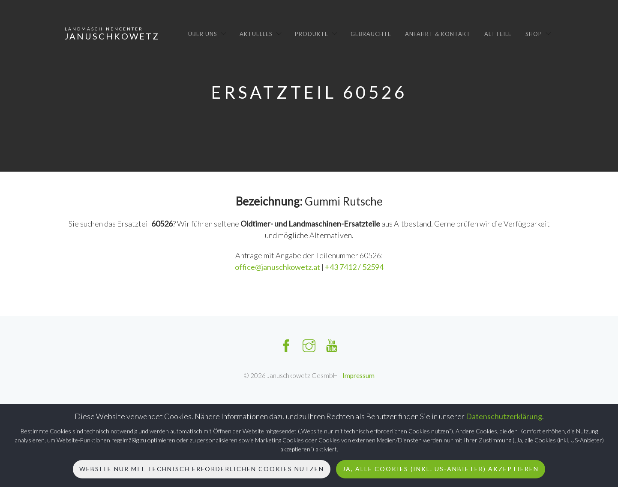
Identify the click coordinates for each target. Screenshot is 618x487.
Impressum (358, 375)
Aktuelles (256, 33)
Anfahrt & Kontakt (438, 33)
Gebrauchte (371, 33)
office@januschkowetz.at (278, 267)
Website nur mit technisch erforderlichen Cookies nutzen (201, 468)
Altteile (498, 33)
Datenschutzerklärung (504, 416)
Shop (533, 33)
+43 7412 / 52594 (354, 267)
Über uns (202, 33)
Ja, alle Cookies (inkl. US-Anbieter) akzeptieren (440, 468)
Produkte (311, 33)
